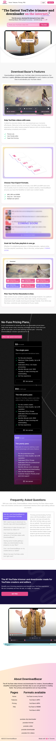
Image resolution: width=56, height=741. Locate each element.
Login (43, 2)
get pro (15, 594)
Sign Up (50, 2)
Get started (28, 381)
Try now (44, 25)
